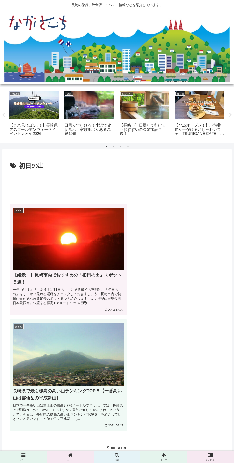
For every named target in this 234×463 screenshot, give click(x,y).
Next (230, 115)
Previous (3, 115)
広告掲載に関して (94, 448)
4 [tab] (128, 146)
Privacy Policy (123, 448)
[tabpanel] (34, 114)
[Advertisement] (117, 185)
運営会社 (146, 448)
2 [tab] (113, 146)
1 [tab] (106, 146)
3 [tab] (120, 146)
